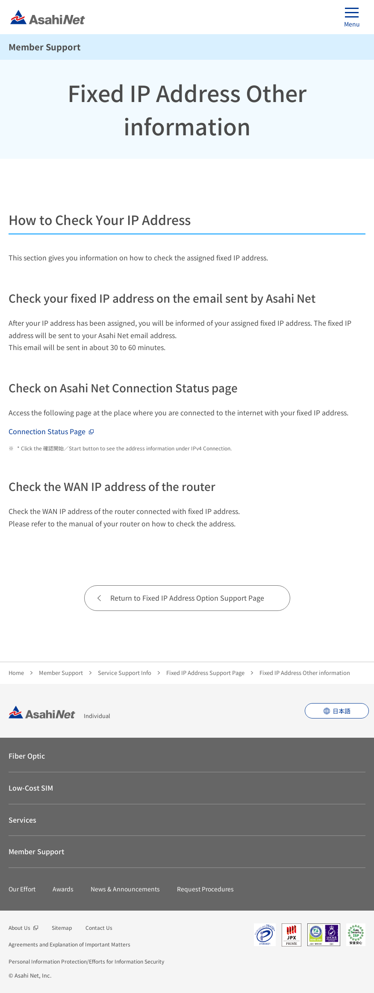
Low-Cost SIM (31, 788)
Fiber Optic (27, 756)
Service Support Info (124, 673)
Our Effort (22, 889)
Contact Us (98, 927)
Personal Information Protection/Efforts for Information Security (86, 961)
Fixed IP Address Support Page (205, 673)
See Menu (360, 47)
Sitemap (62, 927)
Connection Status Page (47, 431)
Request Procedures (205, 889)
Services (22, 820)
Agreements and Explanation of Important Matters (69, 944)
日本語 (341, 711)
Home (16, 673)
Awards (63, 889)
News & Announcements (125, 889)
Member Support (44, 47)
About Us (19, 927)
